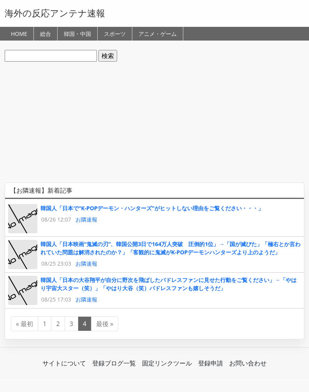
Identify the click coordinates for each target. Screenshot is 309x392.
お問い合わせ (248, 363)
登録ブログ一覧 (114, 363)
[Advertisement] (154, 122)
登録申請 (210, 363)
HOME (19, 33)
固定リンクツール (167, 363)
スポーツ (115, 33)
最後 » (104, 323)
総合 (45, 33)
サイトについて (64, 363)
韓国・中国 (77, 33)
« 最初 (24, 323)
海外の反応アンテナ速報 (55, 13)
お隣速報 (86, 219)
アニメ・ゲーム (158, 33)
